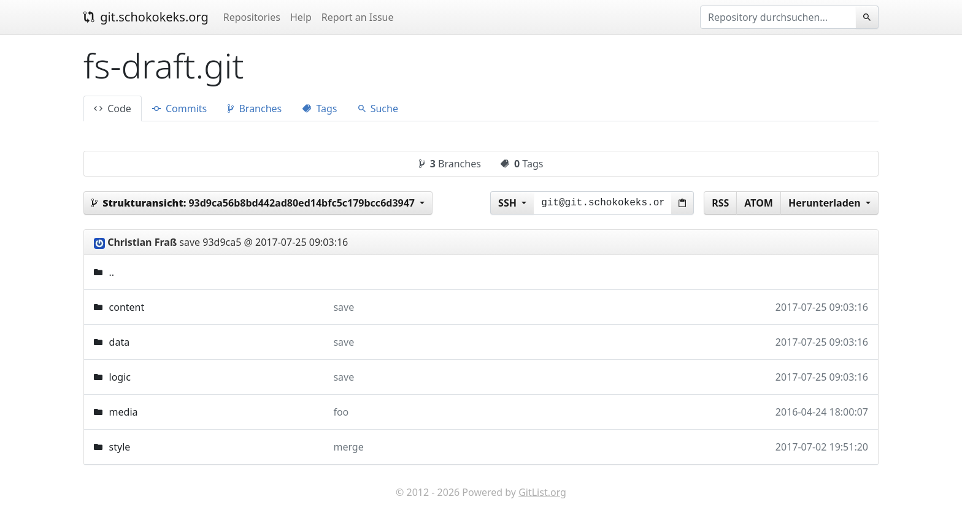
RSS (720, 203)
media (123, 412)
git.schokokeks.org (146, 17)
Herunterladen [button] (825, 203)
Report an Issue (357, 17)
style (120, 447)
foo (340, 412)
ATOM (758, 203)
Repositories (251, 17)
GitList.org (542, 492)
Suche (378, 108)
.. (112, 272)
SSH (508, 203)
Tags (319, 108)
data (119, 342)
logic (120, 377)
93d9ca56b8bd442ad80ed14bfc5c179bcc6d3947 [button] (254, 203)
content (127, 307)
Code (112, 108)
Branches (255, 108)
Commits (179, 108)
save (343, 307)
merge (348, 447)
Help (301, 17)
